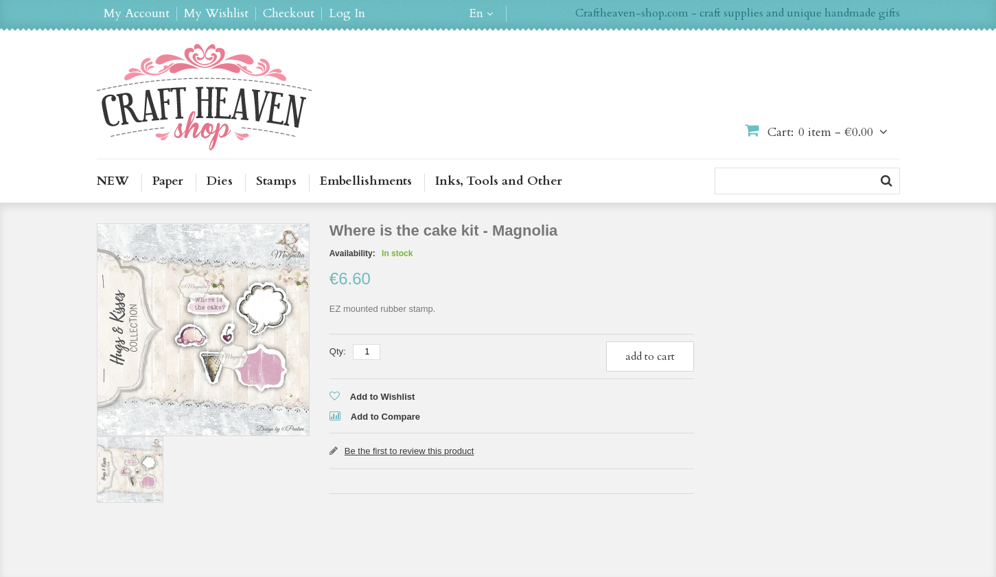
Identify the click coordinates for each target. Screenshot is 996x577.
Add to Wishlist (382, 397)
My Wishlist (216, 14)
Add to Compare (385, 416)
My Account (137, 14)
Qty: (337, 351)
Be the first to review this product (409, 451)
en (476, 14)
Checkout (288, 14)
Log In (347, 14)
